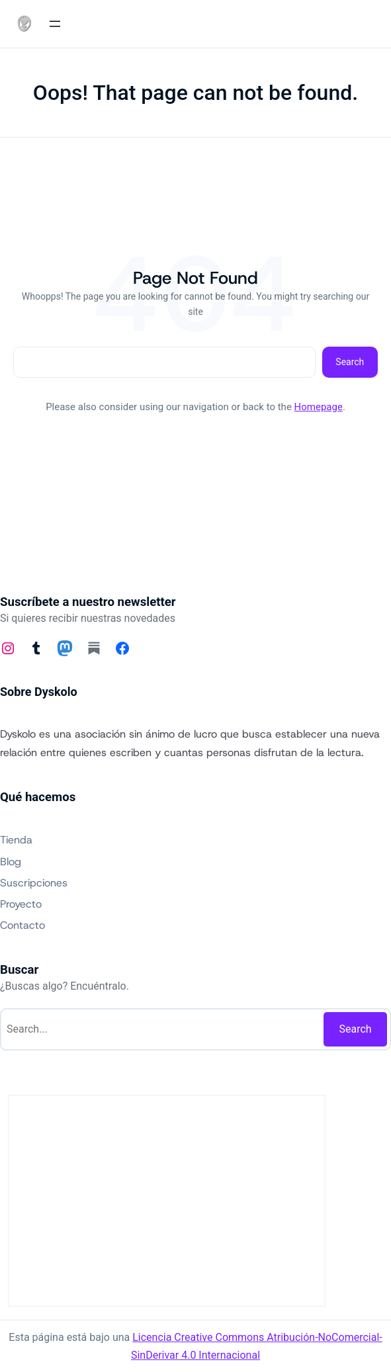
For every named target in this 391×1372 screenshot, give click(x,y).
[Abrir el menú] (55, 24)
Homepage (318, 407)
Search (349, 362)
